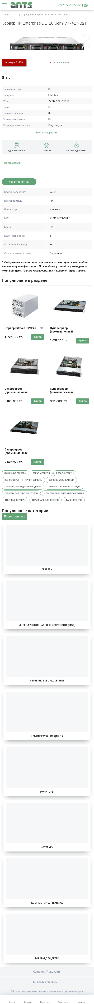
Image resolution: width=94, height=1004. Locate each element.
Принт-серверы (33, 480)
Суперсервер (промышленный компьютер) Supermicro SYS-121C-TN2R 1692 (24, 454)
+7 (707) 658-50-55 (69, 5)
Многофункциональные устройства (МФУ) (47, 625)
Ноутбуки (47, 847)
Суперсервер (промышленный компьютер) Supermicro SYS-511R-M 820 (69, 333)
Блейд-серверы (65, 473)
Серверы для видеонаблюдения (22, 487)
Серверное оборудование (47, 680)
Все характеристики (47, 132)
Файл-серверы (73, 500)
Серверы (47, 569)
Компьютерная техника (47, 902)
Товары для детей (47, 958)
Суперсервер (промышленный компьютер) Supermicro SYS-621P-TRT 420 (69, 394)
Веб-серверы (11, 480)
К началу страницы (47, 981)
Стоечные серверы (15, 500)
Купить (38, 337)
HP (49, 107)
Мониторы (47, 791)
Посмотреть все (14, 516)
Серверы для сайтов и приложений (64, 493)
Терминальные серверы (45, 500)
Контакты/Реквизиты (47, 971)
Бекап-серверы (41, 473)
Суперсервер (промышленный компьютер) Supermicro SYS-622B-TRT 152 (24, 394)
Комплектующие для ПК (47, 736)
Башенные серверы (15, 473)
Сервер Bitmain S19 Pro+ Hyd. (24, 328)
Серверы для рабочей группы (21, 493)
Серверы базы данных (61, 480)
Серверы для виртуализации (64, 487)
